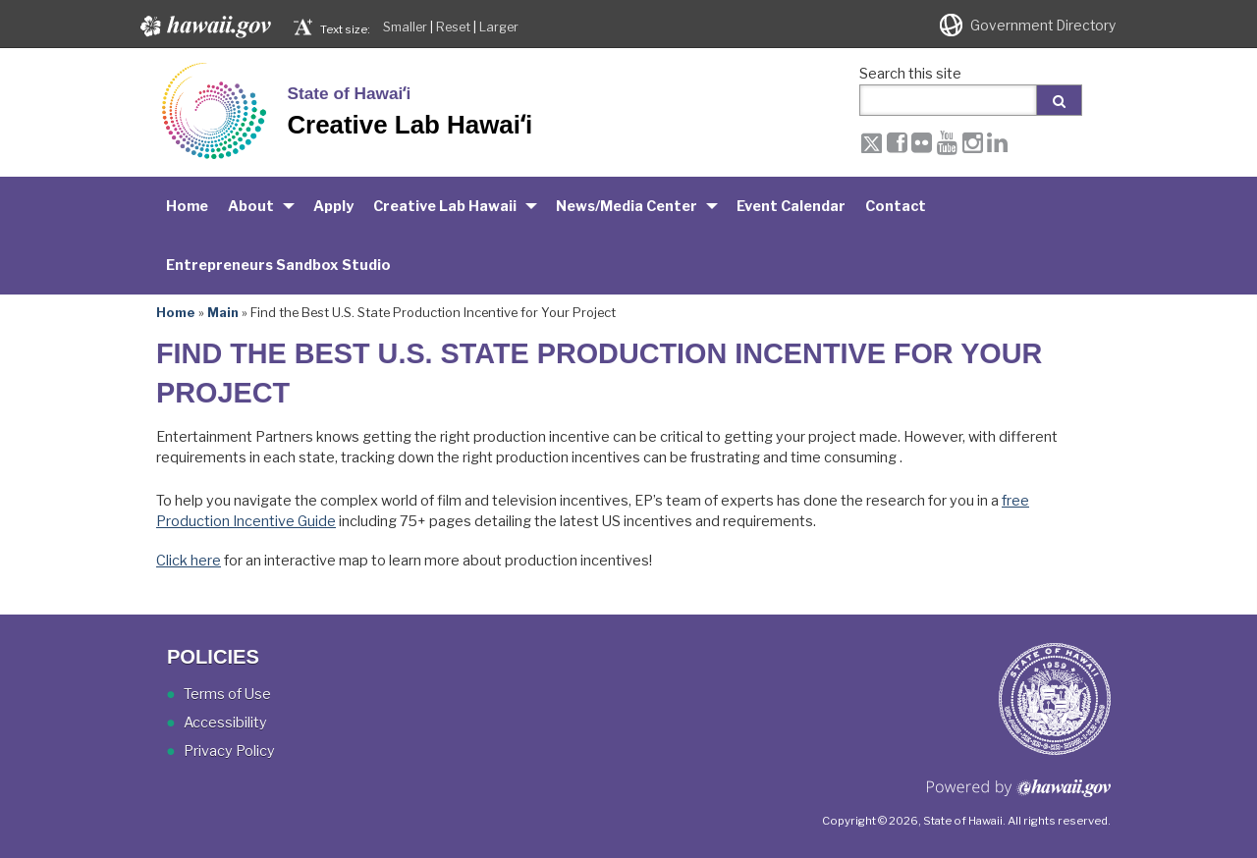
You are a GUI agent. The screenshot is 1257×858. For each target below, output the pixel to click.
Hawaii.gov (204, 26)
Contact (895, 206)
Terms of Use (227, 694)
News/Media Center (626, 206)
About (251, 206)
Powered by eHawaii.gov (1019, 795)
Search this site (910, 73)
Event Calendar (791, 206)
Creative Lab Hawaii (445, 206)
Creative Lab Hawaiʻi (409, 124)
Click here (188, 560)
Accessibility (225, 722)
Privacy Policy (229, 751)
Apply (333, 206)
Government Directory (1043, 25)
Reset (453, 27)
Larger (499, 27)
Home (187, 206)
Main (223, 312)
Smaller (405, 27)
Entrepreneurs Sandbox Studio (278, 265)
